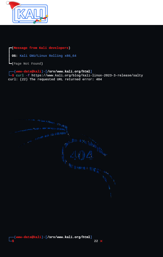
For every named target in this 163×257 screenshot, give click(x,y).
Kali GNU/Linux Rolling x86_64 (48, 56)
